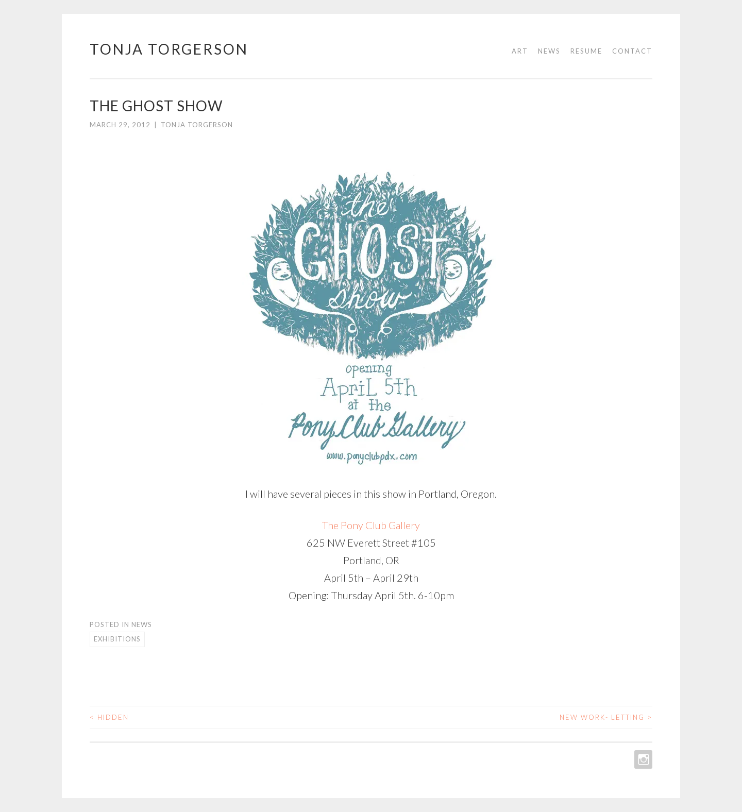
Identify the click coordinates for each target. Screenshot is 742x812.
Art (520, 51)
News (549, 51)
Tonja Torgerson (169, 49)
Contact (632, 51)
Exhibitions (117, 639)
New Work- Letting (606, 717)
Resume (586, 51)
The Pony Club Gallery (371, 525)
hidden (109, 717)
